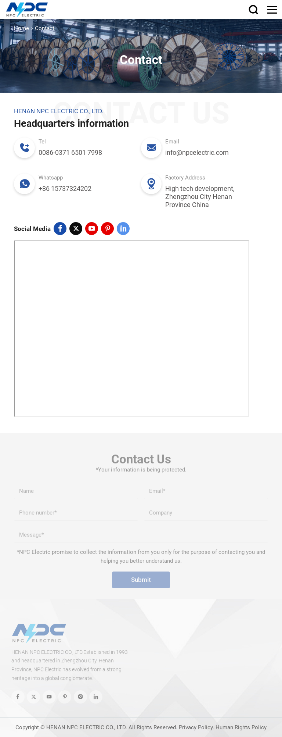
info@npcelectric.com (197, 152)
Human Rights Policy (241, 727)
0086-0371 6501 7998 (70, 152)
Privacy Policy (196, 727)
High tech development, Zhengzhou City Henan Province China (200, 197)
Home (21, 28)
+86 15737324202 (65, 188)
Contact (44, 28)
